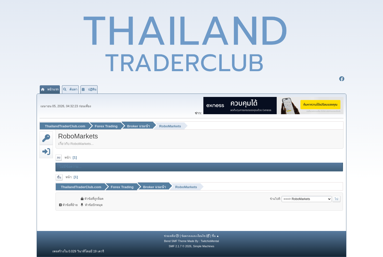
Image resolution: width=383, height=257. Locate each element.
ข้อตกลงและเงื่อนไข (193, 235)
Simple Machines (203, 246)
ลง (58, 157)
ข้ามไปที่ (275, 198)
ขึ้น (59, 177)
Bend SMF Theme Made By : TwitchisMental (191, 241)
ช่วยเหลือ (169, 235)
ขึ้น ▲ (215, 235)
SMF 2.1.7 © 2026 (180, 246)
